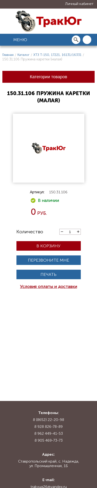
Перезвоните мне (48, 260)
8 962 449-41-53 (48, 433)
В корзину (48, 246)
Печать (48, 274)
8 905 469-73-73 (49, 440)
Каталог (23, 55)
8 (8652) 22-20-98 (48, 419)
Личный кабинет (79, 3)
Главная (8, 55)
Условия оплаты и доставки (48, 286)
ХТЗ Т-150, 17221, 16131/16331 (57, 55)
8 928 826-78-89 (48, 426)
